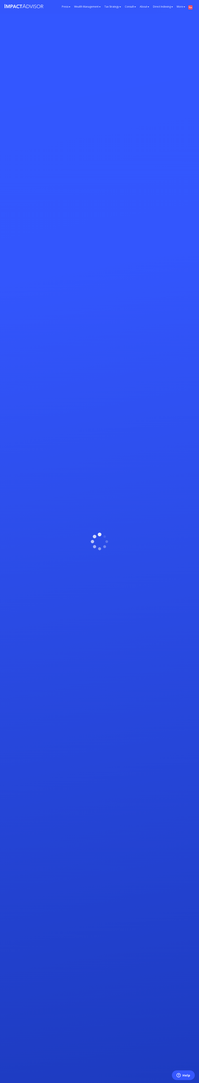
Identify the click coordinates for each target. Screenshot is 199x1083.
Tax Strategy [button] (112, 6)
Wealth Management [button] (87, 6)
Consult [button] (130, 6)
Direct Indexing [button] (163, 6)
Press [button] (66, 6)
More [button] (181, 6)
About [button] (144, 6)
